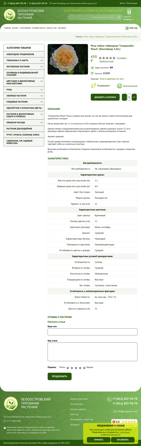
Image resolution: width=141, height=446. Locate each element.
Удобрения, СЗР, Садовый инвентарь (19, 142)
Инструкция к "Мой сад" (81, 419)
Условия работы (38, 28)
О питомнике (25, 28)
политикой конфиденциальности (115, 433)
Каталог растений (78, 398)
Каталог (15, 28)
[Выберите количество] (129, 97)
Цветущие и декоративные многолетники (20, 82)
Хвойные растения (16, 95)
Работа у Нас (52, 28)
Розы (9, 89)
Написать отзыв (106, 61)
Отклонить (123, 439)
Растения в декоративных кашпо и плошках (20, 115)
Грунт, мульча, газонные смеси (22, 134)
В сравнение (103, 85)
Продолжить (59, 376)
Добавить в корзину (105, 97)
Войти (122, 3)
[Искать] (119, 17)
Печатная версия (130, 86)
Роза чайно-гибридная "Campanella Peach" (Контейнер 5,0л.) (110, 36)
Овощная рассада (15, 122)
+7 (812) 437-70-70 (16, 3)
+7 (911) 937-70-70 (38, 3)
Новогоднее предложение (20, 54)
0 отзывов (121, 58)
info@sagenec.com (127, 411)
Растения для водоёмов (19, 128)
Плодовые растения (17, 101)
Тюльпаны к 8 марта (17, 60)
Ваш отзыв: (53, 340)
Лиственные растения (18, 66)
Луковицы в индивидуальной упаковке (22, 73)
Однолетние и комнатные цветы (23, 108)
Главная (7, 28)
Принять (98, 439)
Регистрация (132, 3)
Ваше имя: (52, 326)
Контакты (62, 28)
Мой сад (133, 28)
